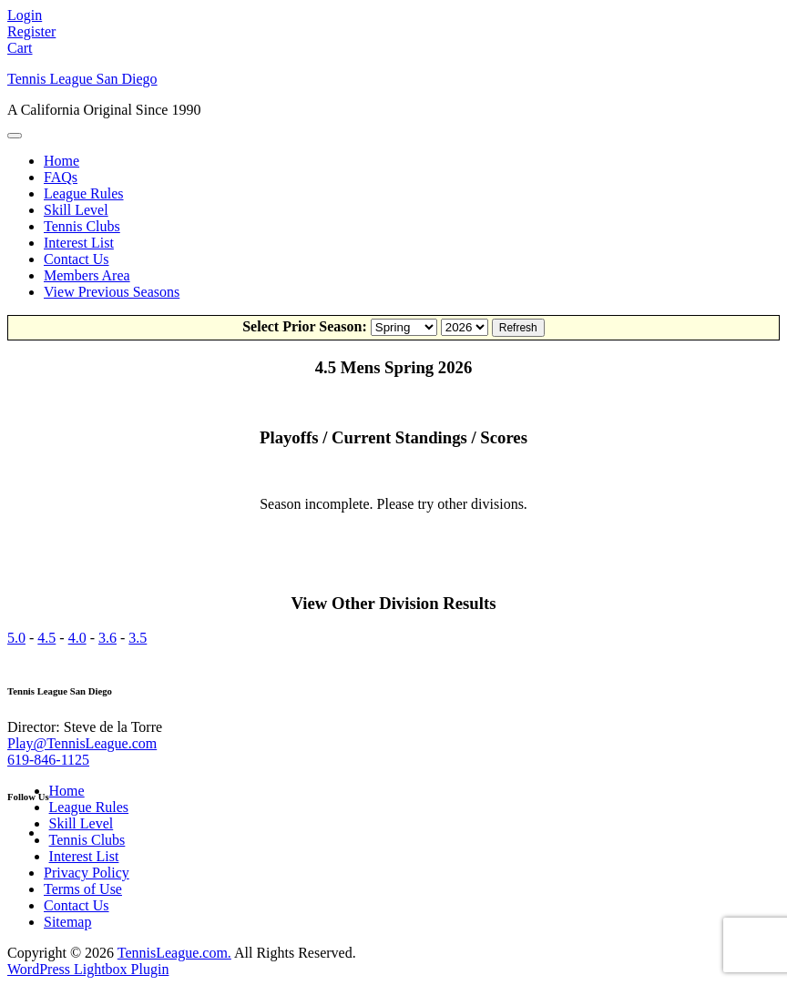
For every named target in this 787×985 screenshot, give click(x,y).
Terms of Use (83, 889)
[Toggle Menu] (14, 135)
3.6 (107, 637)
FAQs (60, 177)
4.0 (77, 637)
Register (31, 31)
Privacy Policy (86, 872)
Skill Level (76, 210)
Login (24, 15)
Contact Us (76, 259)
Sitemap (67, 921)
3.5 (137, 637)
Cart (20, 48)
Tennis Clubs (82, 226)
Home (61, 160)
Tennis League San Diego (82, 78)
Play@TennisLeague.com (82, 743)
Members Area (87, 275)
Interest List (79, 242)
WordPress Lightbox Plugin (88, 969)
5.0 (16, 637)
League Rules (84, 193)
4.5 (46, 637)
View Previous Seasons (111, 292)
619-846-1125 (48, 759)
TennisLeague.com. (174, 952)
